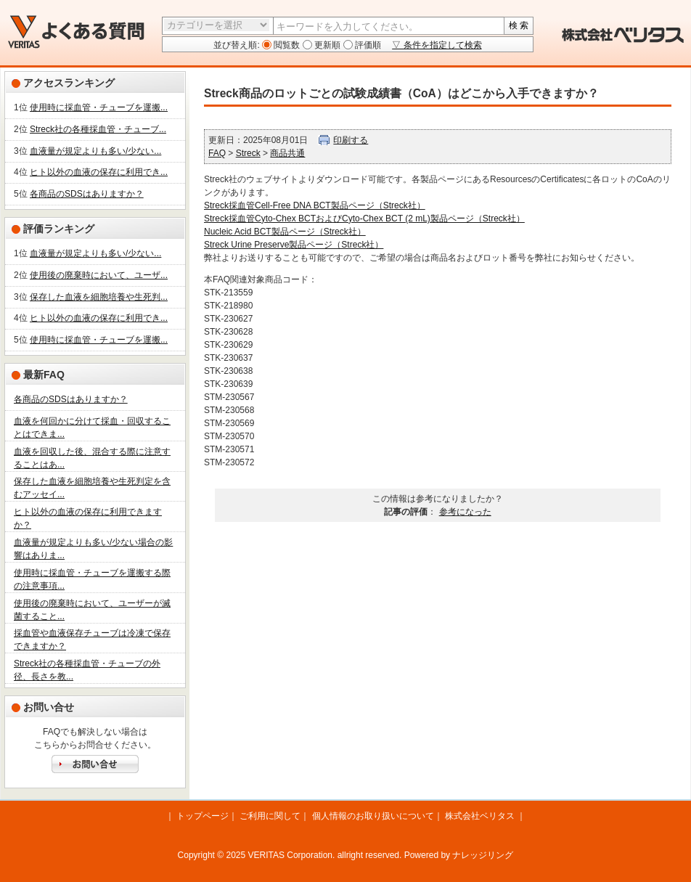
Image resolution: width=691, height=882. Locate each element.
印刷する (350, 140)
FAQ (217, 153)
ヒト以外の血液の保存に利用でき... (99, 172)
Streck (248, 153)
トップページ (202, 816)
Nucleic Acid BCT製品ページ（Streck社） (285, 231)
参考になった (465, 512)
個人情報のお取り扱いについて (373, 816)
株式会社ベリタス (480, 816)
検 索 (518, 25)
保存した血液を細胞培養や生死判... (99, 297)
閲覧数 (285, 45)
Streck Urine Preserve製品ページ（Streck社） (293, 245)
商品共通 (287, 153)
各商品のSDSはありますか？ (87, 194)
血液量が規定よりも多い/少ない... (95, 151)
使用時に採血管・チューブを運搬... (99, 107)
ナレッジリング (482, 855)
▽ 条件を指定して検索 (436, 45)
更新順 (326, 45)
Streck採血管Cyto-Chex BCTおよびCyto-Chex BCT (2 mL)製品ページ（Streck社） (364, 218)
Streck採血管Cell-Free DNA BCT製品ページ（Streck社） (314, 205)
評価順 (367, 45)
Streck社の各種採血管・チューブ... (98, 129)
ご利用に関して (270, 816)
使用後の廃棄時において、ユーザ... (99, 275)
